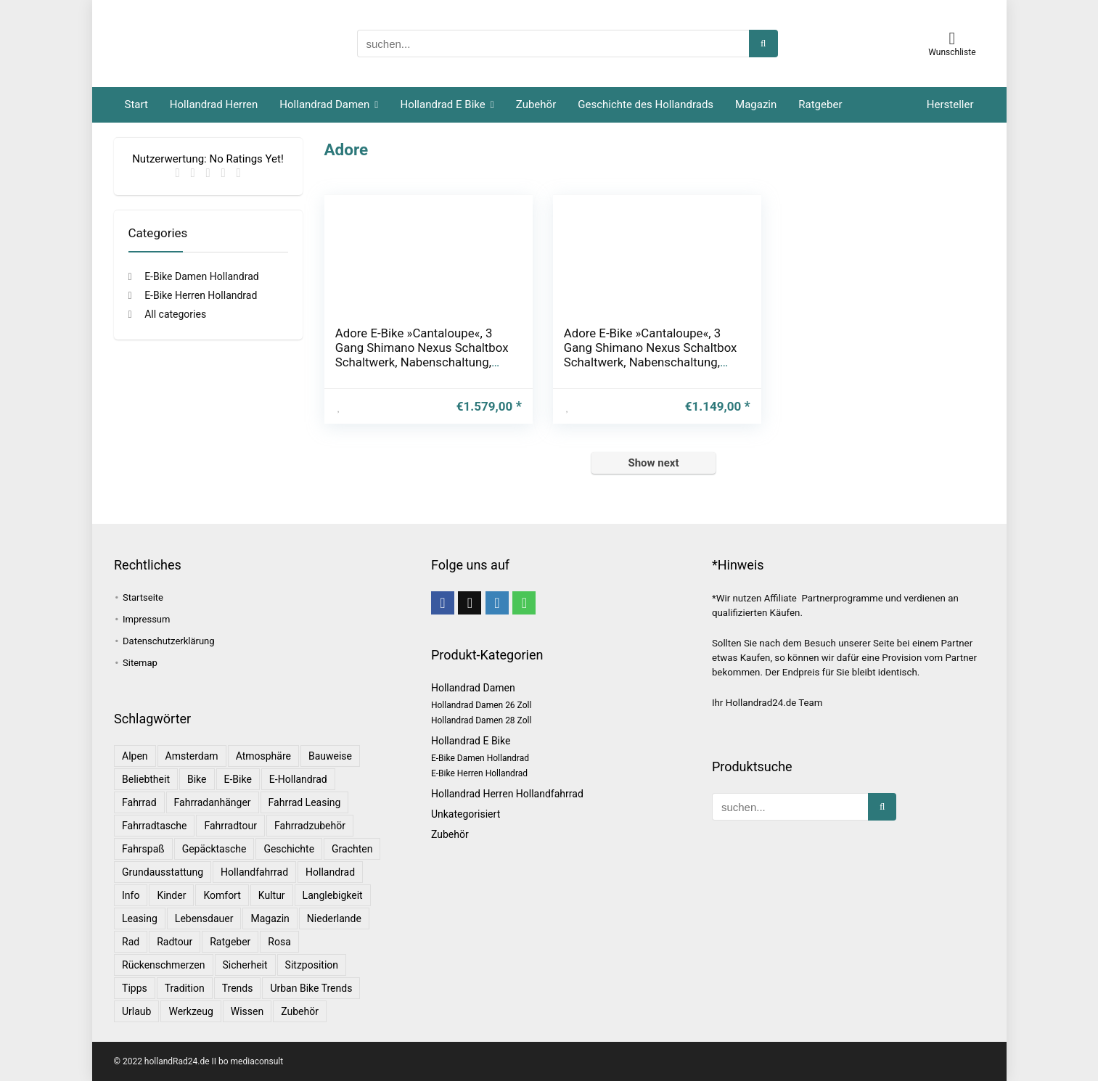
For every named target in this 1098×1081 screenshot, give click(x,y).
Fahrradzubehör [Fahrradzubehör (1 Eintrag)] (309, 825)
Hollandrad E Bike (442, 104)
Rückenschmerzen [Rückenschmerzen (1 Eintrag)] (163, 965)
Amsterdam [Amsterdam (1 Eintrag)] (191, 756)
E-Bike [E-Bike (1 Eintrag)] (238, 779)
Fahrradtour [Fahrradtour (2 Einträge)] (230, 825)
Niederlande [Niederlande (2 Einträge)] (334, 918)
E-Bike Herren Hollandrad (200, 295)
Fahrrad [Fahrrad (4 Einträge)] (139, 802)
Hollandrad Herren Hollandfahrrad (507, 794)
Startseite (143, 597)
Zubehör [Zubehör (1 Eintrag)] (300, 1011)
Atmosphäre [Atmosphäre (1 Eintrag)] (263, 756)
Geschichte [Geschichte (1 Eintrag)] (288, 849)
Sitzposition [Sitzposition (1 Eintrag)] (311, 965)
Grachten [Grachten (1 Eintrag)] (352, 849)
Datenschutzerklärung (169, 641)
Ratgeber (820, 104)
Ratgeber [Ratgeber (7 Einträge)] (230, 942)
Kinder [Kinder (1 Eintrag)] (171, 895)
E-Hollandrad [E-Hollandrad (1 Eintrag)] (298, 779)
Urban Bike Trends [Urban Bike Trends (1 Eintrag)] (311, 988)
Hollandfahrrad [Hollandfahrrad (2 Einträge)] (254, 872)
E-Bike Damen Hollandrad (201, 276)
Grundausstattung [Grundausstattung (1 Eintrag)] (162, 872)
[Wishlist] (952, 38)
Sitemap (140, 662)
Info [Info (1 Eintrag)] (130, 895)
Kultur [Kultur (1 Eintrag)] (271, 895)
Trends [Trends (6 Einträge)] (237, 988)
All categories (175, 314)
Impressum (146, 619)
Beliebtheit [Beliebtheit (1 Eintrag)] (146, 779)
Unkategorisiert (465, 814)
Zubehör (536, 104)
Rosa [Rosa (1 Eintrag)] (279, 942)
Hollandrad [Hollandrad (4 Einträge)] (330, 872)
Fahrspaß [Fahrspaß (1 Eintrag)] (143, 849)
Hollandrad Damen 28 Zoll (481, 720)
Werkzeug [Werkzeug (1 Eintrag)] (190, 1011)
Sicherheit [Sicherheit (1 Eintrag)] (245, 965)
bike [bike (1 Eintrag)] (197, 779)
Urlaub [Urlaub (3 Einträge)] (136, 1011)
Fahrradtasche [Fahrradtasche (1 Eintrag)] (154, 825)
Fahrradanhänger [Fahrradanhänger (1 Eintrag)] (212, 802)
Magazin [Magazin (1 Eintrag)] (269, 918)
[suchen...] (763, 43)
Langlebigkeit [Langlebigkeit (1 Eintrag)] (333, 895)
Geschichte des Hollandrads (645, 104)
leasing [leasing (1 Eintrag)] (139, 918)
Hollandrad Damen (324, 104)
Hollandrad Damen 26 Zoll (481, 705)
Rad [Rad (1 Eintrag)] (130, 942)
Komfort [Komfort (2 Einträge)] (221, 895)
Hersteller (950, 104)
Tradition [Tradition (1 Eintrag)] (185, 988)
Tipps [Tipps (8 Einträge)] (134, 988)
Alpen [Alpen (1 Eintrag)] (135, 756)
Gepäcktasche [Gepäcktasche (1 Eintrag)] (214, 849)
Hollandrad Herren (214, 104)
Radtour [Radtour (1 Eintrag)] (174, 942)
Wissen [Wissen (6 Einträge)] (247, 1011)
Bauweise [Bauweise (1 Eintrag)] (330, 756)
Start (136, 104)
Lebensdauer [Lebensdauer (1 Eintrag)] (204, 918)
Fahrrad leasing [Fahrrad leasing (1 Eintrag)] (305, 802)
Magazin (756, 104)
